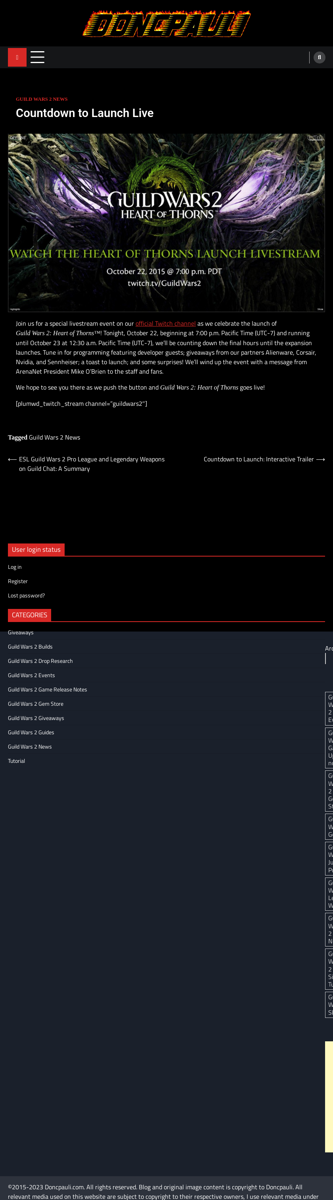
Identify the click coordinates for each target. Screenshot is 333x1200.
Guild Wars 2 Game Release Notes (47, 689)
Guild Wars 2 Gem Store (35, 703)
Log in (15, 567)
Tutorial (16, 760)
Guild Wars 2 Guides (31, 732)
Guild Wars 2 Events (31, 675)
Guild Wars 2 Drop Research (40, 661)
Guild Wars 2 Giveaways (36, 718)
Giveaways (21, 632)
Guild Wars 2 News (42, 99)
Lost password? (26, 595)
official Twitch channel (166, 323)
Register (18, 581)
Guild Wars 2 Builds (30, 646)
